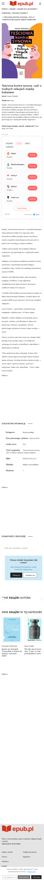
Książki (13, 9)
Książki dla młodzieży (27, 9)
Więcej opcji (31, 872)
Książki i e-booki (7, 852)
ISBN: (8, 458)
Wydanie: (10, 470)
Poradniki (6, 13)
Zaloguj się (16, 575)
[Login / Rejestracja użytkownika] (40, 3)
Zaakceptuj (36, 877)
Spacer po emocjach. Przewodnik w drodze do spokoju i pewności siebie (12, 652)
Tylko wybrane (24, 877)
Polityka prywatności (30, 852)
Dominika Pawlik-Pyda (9, 646)
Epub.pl (5, 9)
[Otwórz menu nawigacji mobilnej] (3, 3)
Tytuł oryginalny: (13, 450)
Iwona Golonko (12, 96)
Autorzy (4, 857)
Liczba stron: (11, 444)
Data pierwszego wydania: (17, 438)
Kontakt (4, 866)
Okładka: (9, 464)
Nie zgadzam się (9, 877)
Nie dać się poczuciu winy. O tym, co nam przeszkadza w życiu (32, 651)
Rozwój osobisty (20, 13)
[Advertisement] (22, 399)
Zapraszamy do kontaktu (11, 844)
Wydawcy (5, 861)
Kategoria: (10, 432)
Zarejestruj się (30, 575)
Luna (12, 100)
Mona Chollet (29, 646)
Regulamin (26, 857)
